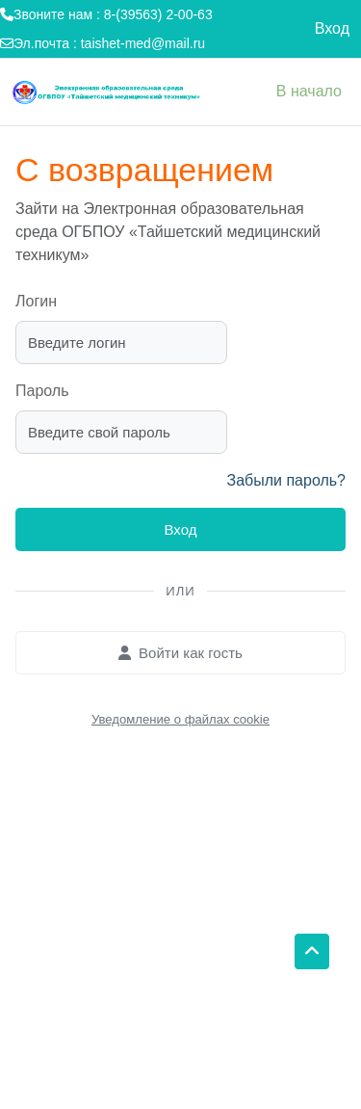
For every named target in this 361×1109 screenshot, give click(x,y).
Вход (332, 28)
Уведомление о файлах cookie (180, 719)
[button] (312, 952)
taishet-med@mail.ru (143, 43)
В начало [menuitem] (309, 91)
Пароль (42, 391)
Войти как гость (180, 653)
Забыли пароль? (286, 480)
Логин (36, 301)
